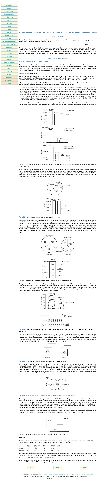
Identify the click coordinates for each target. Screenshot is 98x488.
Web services (9, 17)
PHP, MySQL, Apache (9, 44)
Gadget (9, 59)
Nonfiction (9, 77)
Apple (9, 29)
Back (31, 467)
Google (9, 20)
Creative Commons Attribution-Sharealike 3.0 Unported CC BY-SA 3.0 (55, 474)
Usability (9, 68)
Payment (9, 71)
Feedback (9, 74)
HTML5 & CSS (9, 35)
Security (9, 50)
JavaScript (9, 47)
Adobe (9, 32)
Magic (9, 83)
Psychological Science (9, 80)
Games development (9, 62)
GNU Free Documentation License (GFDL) (83, 474)
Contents (57, 467)
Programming (9, 11)
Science (9, 8)
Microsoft (9, 23)
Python (9, 38)
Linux (9, 26)
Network (9, 65)
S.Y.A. (68, 479)
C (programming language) (9, 41)
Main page (9, 5)
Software (9, 53)
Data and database (9, 14)
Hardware (9, 56)
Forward (84, 467)
